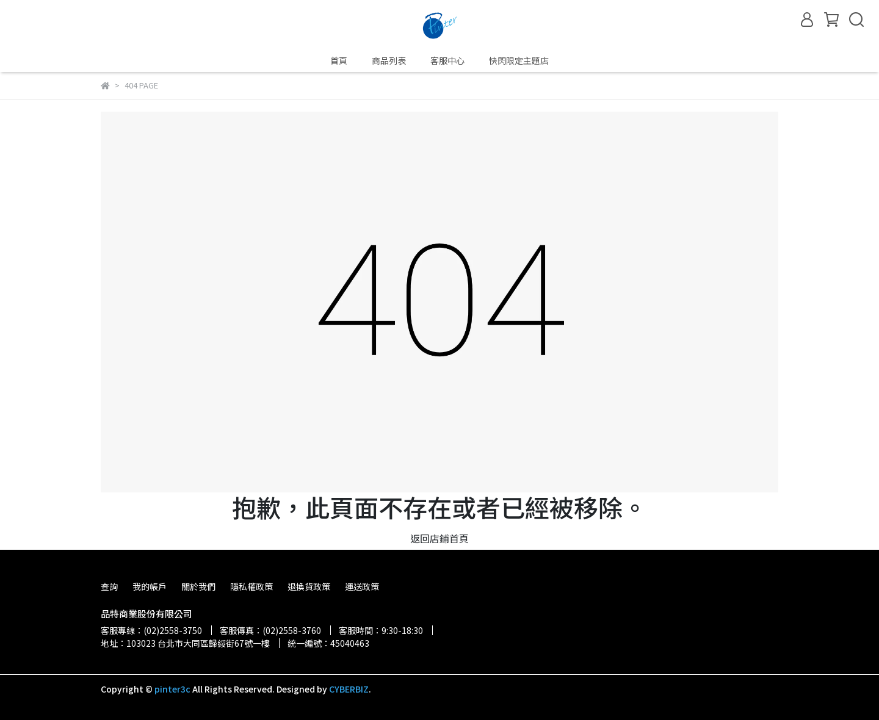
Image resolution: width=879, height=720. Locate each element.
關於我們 (198, 586)
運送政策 (362, 586)
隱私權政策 (251, 586)
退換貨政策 (309, 586)
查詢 (109, 586)
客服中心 (447, 60)
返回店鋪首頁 (439, 538)
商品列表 (389, 60)
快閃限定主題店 (519, 60)
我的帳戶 (149, 586)
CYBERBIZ (349, 689)
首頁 (338, 60)
